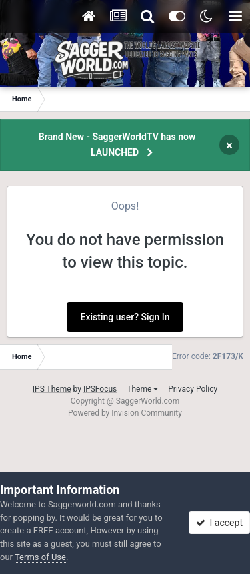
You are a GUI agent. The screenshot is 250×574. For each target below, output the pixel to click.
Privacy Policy (192, 389)
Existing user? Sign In (125, 317)
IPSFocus (100, 389)
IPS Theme (52, 389)
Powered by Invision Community (125, 413)
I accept (219, 522)
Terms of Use (40, 557)
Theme (142, 389)
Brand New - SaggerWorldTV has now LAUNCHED (117, 144)
